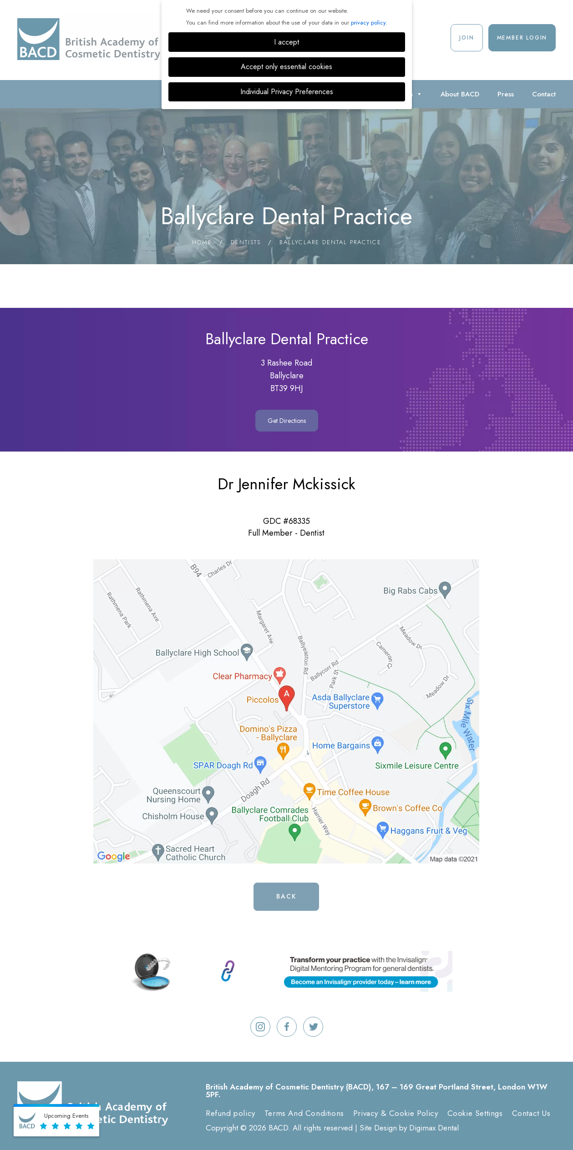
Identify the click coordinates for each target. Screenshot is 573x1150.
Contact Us (531, 1113)
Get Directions (287, 420)
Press (505, 94)
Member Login (522, 38)
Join (466, 38)
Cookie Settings (475, 1113)
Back (286, 896)
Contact (544, 94)
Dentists (246, 242)
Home (202, 242)
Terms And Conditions (304, 1113)
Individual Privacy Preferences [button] (286, 91)
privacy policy (368, 22)
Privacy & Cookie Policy (395, 1113)
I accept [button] (286, 42)
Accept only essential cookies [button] (286, 66)
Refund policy (230, 1113)
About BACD (460, 94)
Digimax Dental (434, 1127)
